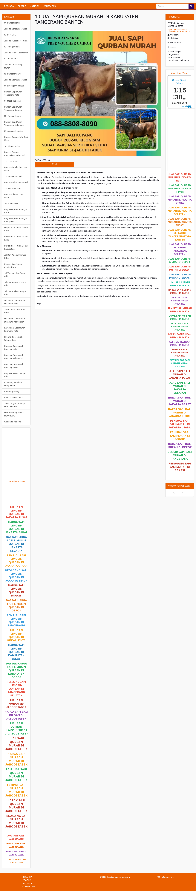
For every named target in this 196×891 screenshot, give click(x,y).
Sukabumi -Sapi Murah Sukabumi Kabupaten (14, 320)
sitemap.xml (168, 877)
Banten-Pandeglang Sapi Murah (15, 168)
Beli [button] (54, 164)
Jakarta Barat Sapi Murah (15, 29)
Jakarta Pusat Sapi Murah (15, 41)
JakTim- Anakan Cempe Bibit (15, 274)
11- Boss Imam (11, 161)
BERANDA (9, 6)
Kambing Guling (11, 391)
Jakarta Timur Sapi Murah (16, 53)
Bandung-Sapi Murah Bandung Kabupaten (13, 356)
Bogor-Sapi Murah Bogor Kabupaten (15, 220)
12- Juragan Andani (13, 176)
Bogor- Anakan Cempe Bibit (14, 375)
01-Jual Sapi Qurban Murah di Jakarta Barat (179, 493)
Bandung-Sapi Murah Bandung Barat (13, 365)
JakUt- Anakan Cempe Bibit (14, 311)
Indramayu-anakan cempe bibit (13, 384)
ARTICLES (34, 6)
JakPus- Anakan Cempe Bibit (15, 283)
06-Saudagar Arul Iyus (14, 86)
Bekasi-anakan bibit (13, 397)
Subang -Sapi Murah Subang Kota (13, 338)
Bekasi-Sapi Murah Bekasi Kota (16, 238)
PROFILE (22, 6)
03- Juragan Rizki (12, 47)
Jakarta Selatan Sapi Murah (13, 66)
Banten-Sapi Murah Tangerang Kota (13, 93)
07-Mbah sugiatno (12, 101)
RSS (158, 877)
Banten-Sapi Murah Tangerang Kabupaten (14, 123)
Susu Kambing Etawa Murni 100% (14, 414)
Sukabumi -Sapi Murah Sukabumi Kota (14, 302)
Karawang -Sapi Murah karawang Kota (14, 329)
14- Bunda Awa (11, 203)
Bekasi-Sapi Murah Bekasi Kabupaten (16, 247)
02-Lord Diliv (10, 35)
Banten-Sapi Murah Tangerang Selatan (13, 108)
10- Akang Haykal (12, 146)
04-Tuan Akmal (11, 59)
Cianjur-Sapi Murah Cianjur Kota (13, 265)
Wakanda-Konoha (12, 422)
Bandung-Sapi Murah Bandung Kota (13, 347)
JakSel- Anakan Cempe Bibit (15, 293)
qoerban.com (123, 877)
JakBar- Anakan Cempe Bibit (15, 256)
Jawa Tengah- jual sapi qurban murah (14, 405)
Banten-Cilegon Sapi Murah (13, 196)
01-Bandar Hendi (12, 23)
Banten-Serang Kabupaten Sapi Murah (14, 153)
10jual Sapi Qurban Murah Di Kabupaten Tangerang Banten (179, 30)
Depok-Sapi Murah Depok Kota (16, 229)
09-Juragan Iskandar (13, 131)
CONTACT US (49, 6)
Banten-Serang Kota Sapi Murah (16, 138)
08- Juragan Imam (12, 116)
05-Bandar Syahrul (12, 74)
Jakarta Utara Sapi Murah (15, 80)
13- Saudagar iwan (12, 188)
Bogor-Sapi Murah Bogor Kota (15, 211)
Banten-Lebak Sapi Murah (16, 182)
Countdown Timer (16, 481)
